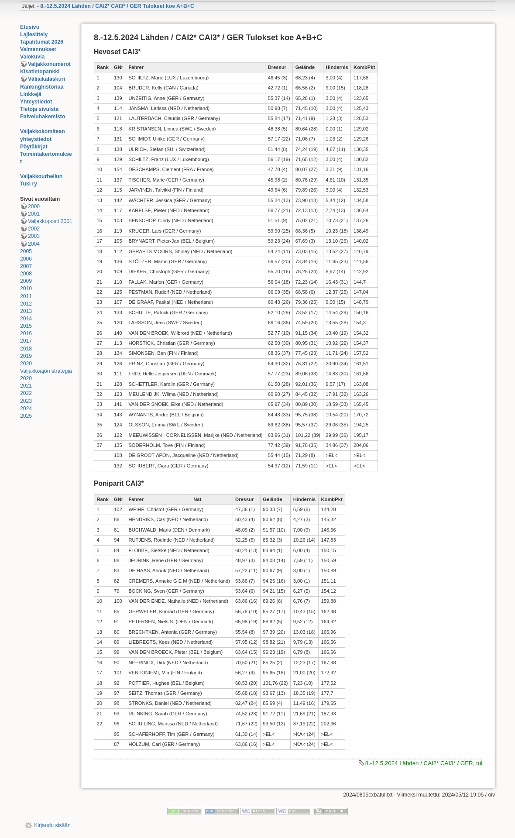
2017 (26, 341)
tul (479, 763)
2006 (26, 259)
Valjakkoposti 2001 (50, 221)
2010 (26, 288)
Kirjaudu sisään (52, 825)
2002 (34, 229)
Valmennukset (38, 49)
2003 (34, 236)
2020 (26, 364)
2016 (26, 333)
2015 (26, 326)
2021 (26, 386)
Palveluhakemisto (42, 116)
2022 (26, 393)
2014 (26, 319)
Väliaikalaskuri (46, 79)
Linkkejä (30, 94)
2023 (26, 401)
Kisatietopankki (40, 72)
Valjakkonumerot (49, 64)
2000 (34, 206)
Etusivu (29, 27)
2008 (26, 274)
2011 (26, 296)
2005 (26, 251)
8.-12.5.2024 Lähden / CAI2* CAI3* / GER (419, 763)
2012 (26, 304)
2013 (26, 311)
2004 (34, 244)
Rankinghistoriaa (41, 87)
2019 (26, 356)
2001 (34, 214)
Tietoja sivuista (39, 109)
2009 (26, 281)
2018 (26, 349)
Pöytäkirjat (34, 147)
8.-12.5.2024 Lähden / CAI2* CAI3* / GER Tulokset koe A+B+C (117, 6)
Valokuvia (32, 57)
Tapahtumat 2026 (41, 42)
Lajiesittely (34, 34)
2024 (26, 408)
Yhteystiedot (36, 102)
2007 (26, 266)
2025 (26, 416)
